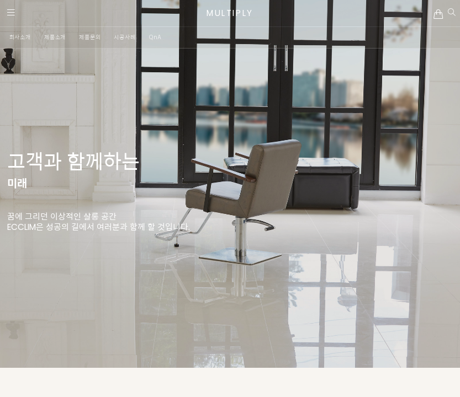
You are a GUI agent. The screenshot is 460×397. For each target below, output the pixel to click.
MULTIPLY (230, 13)
